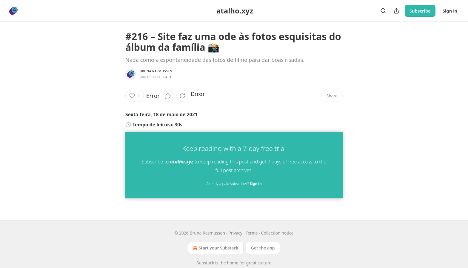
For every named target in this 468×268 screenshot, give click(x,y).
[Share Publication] (396, 11)
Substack (205, 263)
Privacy (235, 233)
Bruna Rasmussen (156, 71)
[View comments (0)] (168, 96)
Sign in (450, 11)
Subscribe (420, 11)
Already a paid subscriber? (233, 183)
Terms (252, 233)
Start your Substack (215, 248)
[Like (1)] (134, 96)
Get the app (263, 248)
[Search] (383, 11)
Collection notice (277, 233)
